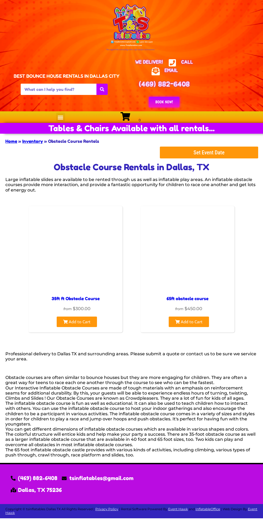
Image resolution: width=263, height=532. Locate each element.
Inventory (32, 141)
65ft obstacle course (187, 298)
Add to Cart (77, 321)
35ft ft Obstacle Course (76, 298)
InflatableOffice (208, 509)
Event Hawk (178, 509)
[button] (60, 117)
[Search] (102, 89)
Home (11, 141)
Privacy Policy (106, 509)
